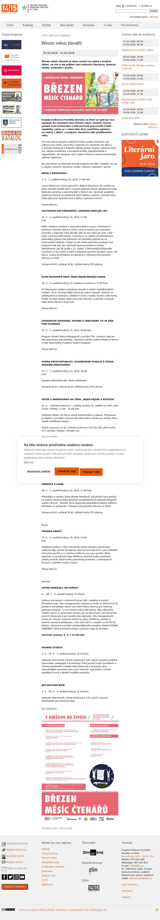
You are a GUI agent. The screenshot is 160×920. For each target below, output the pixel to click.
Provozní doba (49, 858)
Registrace (47, 884)
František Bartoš (15, 856)
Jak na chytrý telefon (133, 84)
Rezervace (47, 871)
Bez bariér (67, 25)
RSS (86, 910)
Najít (118, 6)
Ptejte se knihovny (16, 868)
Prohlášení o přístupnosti (69, 910)
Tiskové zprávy (50, 853)
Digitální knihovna (16, 849)
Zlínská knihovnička (17, 843)
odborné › (153, 127)
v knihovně (131, 6)
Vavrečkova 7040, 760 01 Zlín (138, 856)
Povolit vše (92, 471)
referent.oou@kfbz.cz (140, 878)
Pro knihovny (129, 25)
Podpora (126, 897)
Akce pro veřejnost (59, 35)
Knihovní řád (48, 875)
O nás (108, 25)
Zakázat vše (68, 471)
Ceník (45, 880)
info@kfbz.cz (136, 865)
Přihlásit (154, 17)
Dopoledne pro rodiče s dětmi (137, 50)
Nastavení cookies (39, 471)
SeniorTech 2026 (131, 118)
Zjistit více (29, 462)
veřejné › (153, 124)
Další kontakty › (130, 884)
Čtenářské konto (50, 862)
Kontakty (89, 25)
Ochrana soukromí (29, 910)
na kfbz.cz (146, 6)
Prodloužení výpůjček (53, 866)
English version (15, 862)
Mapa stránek (47, 910)
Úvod (9, 25)
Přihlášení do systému (157, 909)
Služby (46, 25)
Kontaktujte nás (98, 910)
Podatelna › (128, 891)
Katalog (28, 25)
